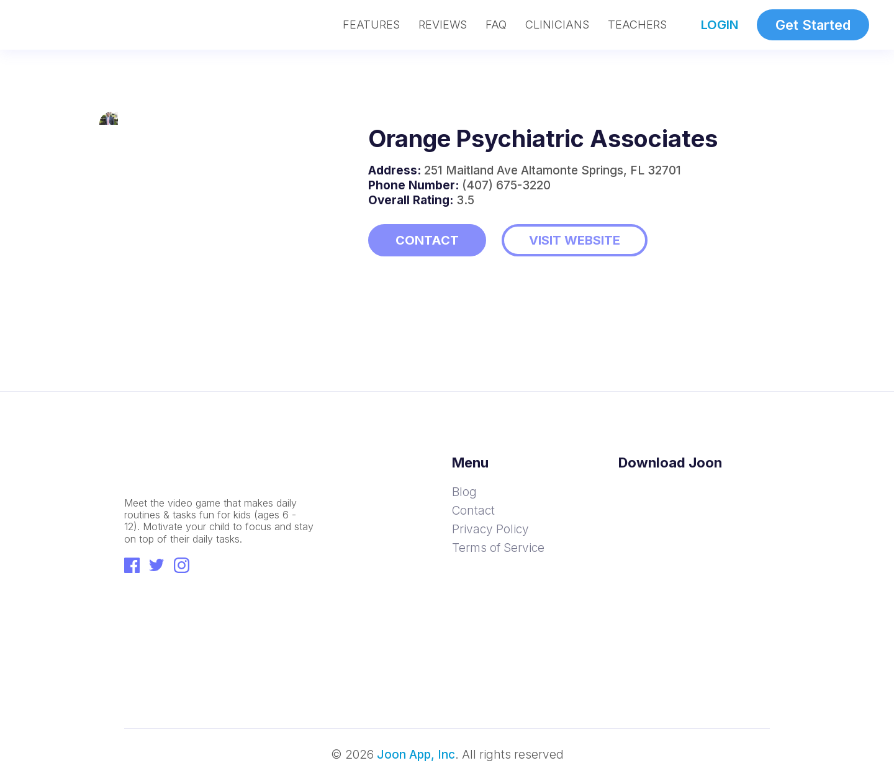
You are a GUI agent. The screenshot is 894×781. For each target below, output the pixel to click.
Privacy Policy (490, 529)
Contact (473, 510)
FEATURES (371, 25)
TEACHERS (637, 25)
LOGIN (719, 25)
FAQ (496, 25)
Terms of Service (498, 548)
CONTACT (427, 240)
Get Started (813, 25)
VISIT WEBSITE (574, 240)
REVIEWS (442, 25)
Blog (464, 492)
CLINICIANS (557, 25)
